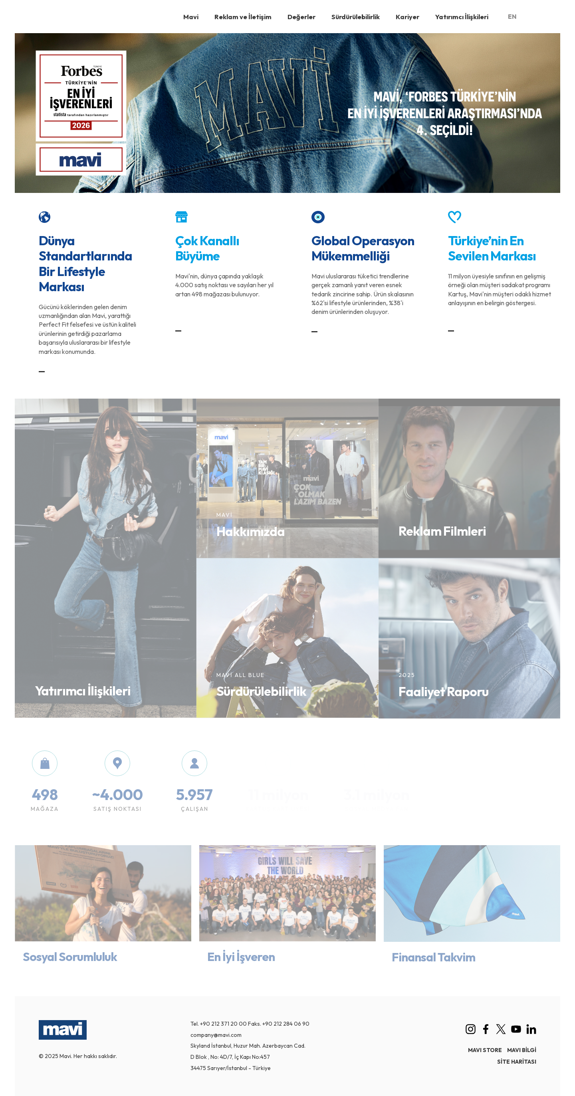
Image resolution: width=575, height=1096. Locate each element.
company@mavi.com (216, 1034)
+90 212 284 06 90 (285, 1023)
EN (512, 16)
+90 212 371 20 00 (223, 1023)
